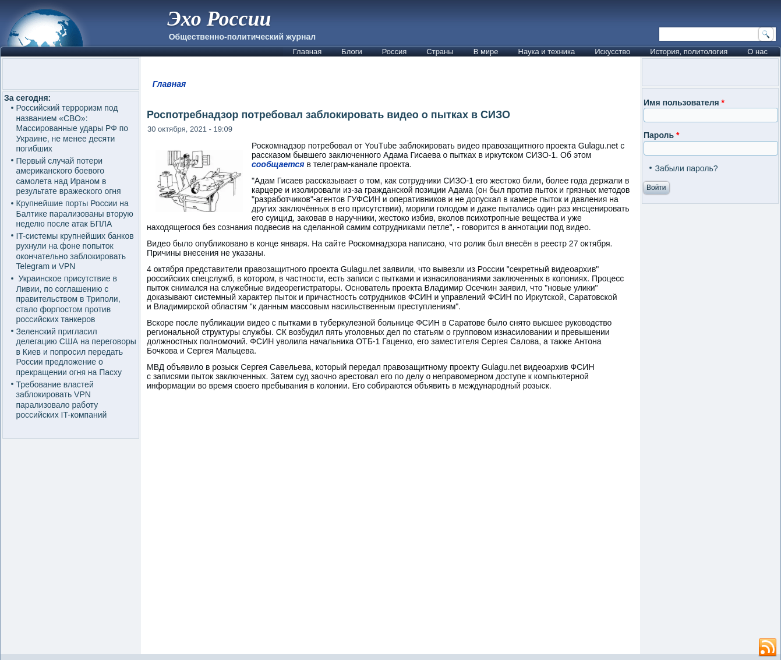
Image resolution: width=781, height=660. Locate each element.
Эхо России (219, 18)
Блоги (351, 51)
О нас (757, 51)
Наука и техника (546, 51)
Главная (307, 51)
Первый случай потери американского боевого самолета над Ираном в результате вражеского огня (68, 176)
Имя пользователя (684, 102)
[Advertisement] (390, 527)
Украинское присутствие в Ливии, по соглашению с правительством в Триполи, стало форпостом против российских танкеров (68, 299)
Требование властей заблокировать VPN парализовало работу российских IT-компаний (61, 400)
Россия (394, 51)
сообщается (278, 164)
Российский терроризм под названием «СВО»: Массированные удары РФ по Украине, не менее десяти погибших (72, 128)
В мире (486, 51)
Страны (439, 51)
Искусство (612, 51)
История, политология (688, 51)
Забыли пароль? (686, 168)
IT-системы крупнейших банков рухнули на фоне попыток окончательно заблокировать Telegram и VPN (75, 251)
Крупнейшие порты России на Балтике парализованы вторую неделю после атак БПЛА (74, 213)
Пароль (661, 135)
